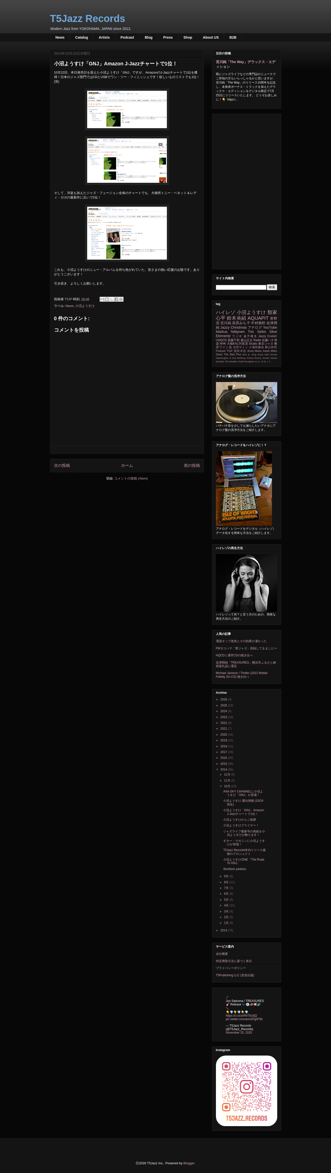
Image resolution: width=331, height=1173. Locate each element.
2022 (224, 723)
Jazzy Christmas (233, 327)
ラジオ (237, 336)
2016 (224, 758)
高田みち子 (241, 323)
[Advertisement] (246, 190)
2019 (224, 740)
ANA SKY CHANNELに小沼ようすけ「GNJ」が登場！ (243, 793)
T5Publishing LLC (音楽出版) (235, 975)
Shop (188, 37)
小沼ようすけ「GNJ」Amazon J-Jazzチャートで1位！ (243, 811)
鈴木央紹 (236, 318)
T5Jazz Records (87, 18)
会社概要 (222, 954)
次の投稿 (62, 465)
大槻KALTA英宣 (237, 343)
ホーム (127, 465)
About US (211, 37)
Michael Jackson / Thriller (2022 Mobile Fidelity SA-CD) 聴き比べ (242, 674)
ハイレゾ (225, 312)
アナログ (255, 327)
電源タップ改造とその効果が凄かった (241, 641)
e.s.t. (258, 361)
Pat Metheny (239, 358)
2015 (224, 764)
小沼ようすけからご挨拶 (239, 819)
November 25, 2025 (239, 1032)
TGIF (230, 350)
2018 (224, 746)
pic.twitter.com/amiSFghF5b (244, 1019)
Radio (257, 340)
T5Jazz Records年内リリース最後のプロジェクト (244, 851)
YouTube (270, 327)
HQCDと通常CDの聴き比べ (234, 655)
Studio (253, 343)
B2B (232, 37)
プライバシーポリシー (231, 968)
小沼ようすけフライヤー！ (241, 825)
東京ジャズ (265, 343)
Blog (148, 37)
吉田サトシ (240, 347)
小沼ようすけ (85, 306)
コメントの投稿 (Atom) (131, 478)
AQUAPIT (258, 318)
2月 (226, 917)
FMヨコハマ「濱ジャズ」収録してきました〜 (246, 648)
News (60, 37)
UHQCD (221, 340)
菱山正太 (247, 340)
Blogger (188, 1163)
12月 (227, 774)
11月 (227, 780)
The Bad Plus (232, 354)
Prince (250, 358)
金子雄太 (250, 336)
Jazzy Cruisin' (267, 336)
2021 (224, 728)
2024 (224, 711)
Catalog (81, 37)
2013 (224, 930)
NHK (223, 343)
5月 (226, 899)
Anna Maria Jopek (258, 350)
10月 (227, 786)
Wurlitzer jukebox (234, 869)
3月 (226, 911)
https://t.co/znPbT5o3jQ (241, 1015)
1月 (226, 923)
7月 (226, 888)
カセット (266, 361)
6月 (226, 893)
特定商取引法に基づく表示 (234, 961)
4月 (226, 905)
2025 (224, 705)
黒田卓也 (240, 350)
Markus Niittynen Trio (235, 332)
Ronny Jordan (261, 358)
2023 (224, 717)
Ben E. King (249, 354)
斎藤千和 (234, 340)
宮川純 (225, 323)
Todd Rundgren (246, 361)
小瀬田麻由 (256, 347)
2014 (224, 769)
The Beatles (231, 361)
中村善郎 (258, 323)
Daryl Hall (263, 354)
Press (168, 37)
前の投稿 (192, 465)
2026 (224, 699)
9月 (226, 876)
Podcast (127, 37)
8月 (226, 882)
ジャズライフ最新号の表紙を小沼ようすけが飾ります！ (244, 833)
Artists (104, 37)
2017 (224, 752)
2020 (224, 734)
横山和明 (271, 347)
